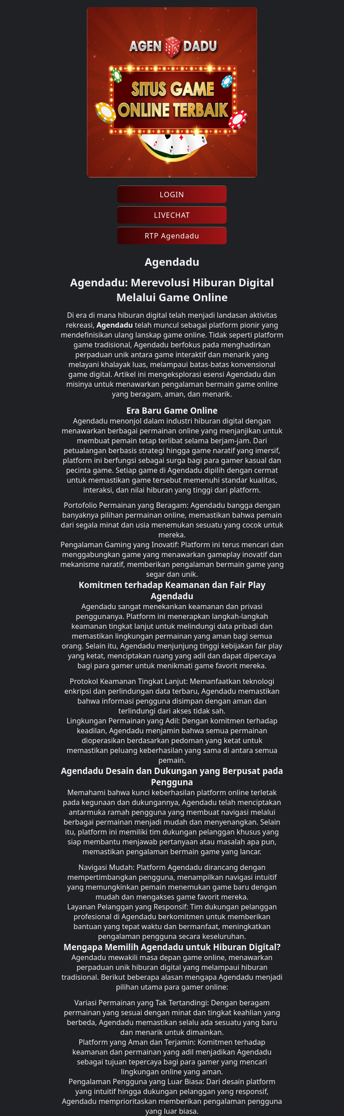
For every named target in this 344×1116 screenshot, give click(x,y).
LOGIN (172, 194)
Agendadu (114, 325)
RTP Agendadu (172, 236)
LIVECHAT (172, 215)
